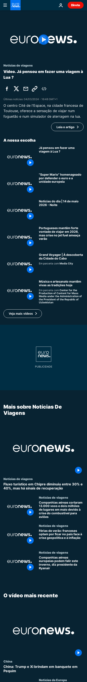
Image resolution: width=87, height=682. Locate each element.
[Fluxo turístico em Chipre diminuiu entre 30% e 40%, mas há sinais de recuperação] (43, 486)
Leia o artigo (65, 127)
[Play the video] (43, 39)
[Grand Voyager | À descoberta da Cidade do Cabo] (61, 264)
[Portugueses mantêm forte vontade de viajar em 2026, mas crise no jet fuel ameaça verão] (61, 237)
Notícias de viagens (18, 478)
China (7, 661)
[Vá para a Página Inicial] (15, 5)
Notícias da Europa (53, 680)
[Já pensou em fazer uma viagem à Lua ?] (61, 157)
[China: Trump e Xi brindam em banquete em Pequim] (43, 669)
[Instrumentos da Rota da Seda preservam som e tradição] (61, 292)
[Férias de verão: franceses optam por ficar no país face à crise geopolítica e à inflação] (61, 537)
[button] (22, 313)
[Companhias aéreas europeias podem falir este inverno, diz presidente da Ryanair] (61, 564)
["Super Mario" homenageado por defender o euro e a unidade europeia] (61, 183)
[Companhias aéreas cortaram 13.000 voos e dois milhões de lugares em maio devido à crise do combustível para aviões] (61, 510)
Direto (75, 5)
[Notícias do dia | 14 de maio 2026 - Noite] (61, 210)
